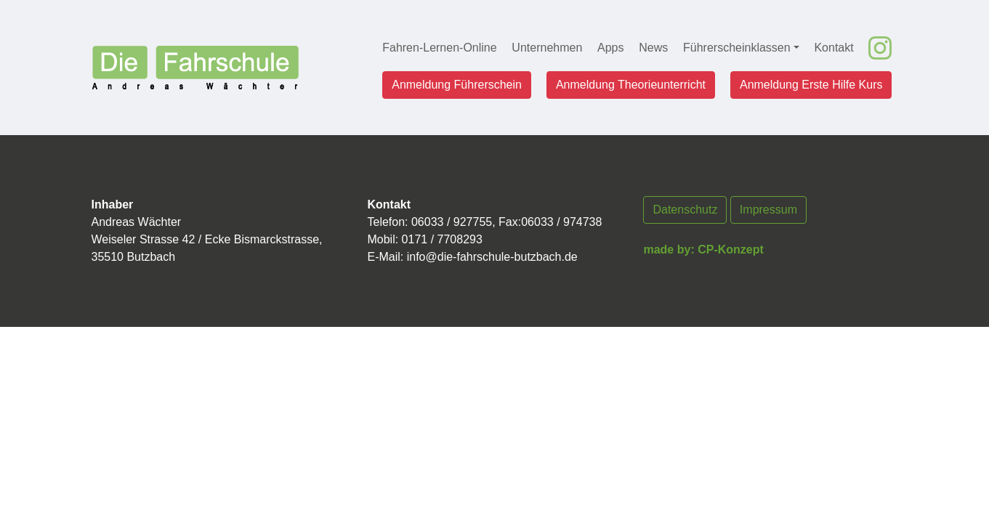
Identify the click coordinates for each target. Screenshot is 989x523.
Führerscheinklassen (737, 47)
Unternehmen (547, 47)
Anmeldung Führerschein (457, 84)
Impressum (768, 209)
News (653, 47)
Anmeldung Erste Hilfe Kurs (811, 84)
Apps (610, 47)
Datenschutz (685, 209)
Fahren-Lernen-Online (439, 47)
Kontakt (833, 47)
